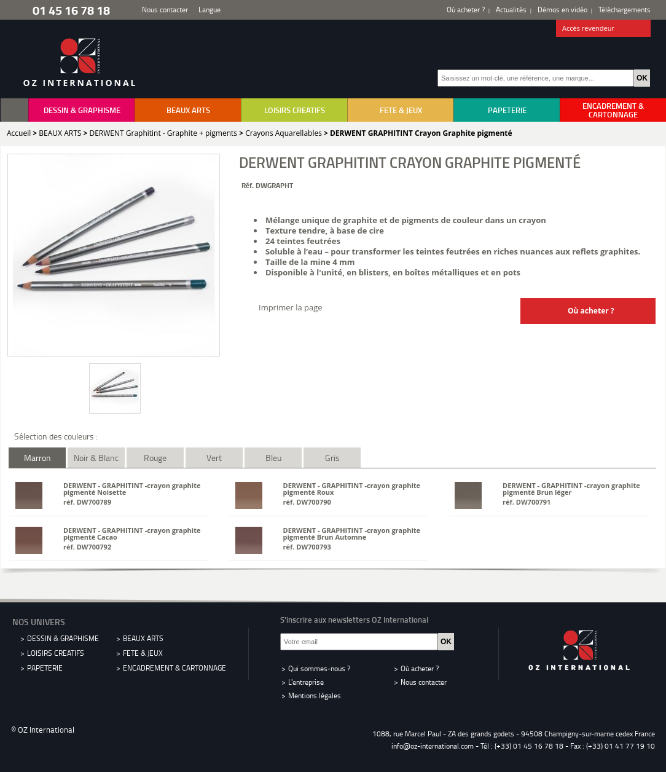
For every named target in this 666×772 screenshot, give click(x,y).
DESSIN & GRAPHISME (82, 110)
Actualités (511, 9)
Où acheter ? (466, 9)
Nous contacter (165, 9)
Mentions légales (314, 695)
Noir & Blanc (96, 457)
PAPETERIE (507, 110)
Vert (214, 457)
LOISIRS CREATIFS (294, 110)
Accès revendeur (603, 28)
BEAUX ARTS (188, 110)
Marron (37, 457)
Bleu (273, 457)
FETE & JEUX (401, 110)
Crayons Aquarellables (283, 133)
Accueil (19, 133)
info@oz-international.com (432, 746)
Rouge (155, 457)
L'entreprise (306, 682)
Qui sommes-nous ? (319, 668)
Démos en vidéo (562, 9)
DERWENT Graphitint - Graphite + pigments (163, 133)
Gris (332, 457)
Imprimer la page (291, 307)
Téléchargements (624, 9)
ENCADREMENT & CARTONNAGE (613, 110)
